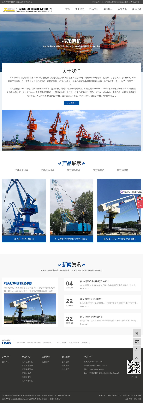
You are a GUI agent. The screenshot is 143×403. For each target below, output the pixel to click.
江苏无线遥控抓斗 (17, 399)
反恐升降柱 (47, 343)
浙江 (116, 395)
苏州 (124, 395)
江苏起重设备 (21, 170)
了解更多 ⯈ (71, 103)
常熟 (128, 395)
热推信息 (95, 2)
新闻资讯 (122, 9)
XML (122, 2)
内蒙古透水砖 (74, 343)
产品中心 (93, 9)
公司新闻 (65, 362)
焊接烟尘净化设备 (34, 343)
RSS (117, 2)
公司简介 (5, 362)
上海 (113, 395)
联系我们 (136, 9)
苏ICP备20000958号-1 (63, 395)
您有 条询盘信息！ (133, 2)
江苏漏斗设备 (73, 170)
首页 (67, 9)
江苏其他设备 (27, 381)
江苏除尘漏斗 (44, 399)
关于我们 (79, 9)
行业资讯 (65, 365)
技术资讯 (65, 369)
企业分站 (103, 2)
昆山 (120, 395)
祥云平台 (137, 399)
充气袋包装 (86, 343)
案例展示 (108, 9)
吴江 (135, 395)
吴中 (139, 395)
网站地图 (111, 2)
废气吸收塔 (20, 343)
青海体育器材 (62, 343)
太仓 (131, 395)
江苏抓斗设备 (47, 170)
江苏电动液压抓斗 (31, 399)
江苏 (109, 395)
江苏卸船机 (122, 170)
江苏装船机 (98, 170)
